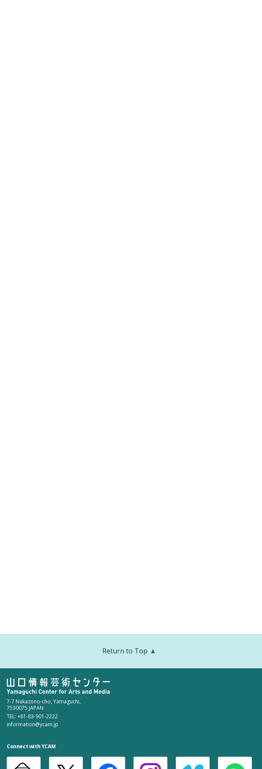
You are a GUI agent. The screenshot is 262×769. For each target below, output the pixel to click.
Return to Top (131, 651)
